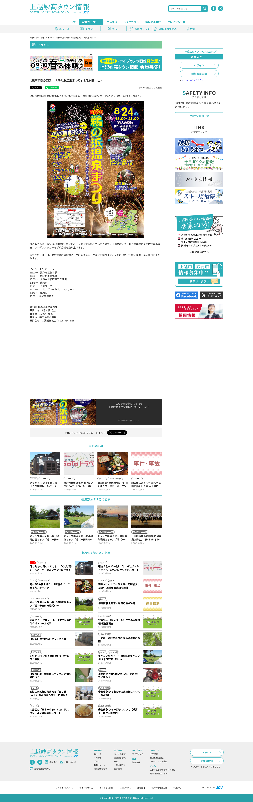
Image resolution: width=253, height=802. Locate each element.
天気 (116, 761)
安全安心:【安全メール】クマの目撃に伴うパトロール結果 (50, 621)
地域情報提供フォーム (159, 773)
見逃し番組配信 (157, 757)
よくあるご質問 (106, 787)
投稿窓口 (51, 762)
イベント (51, 37)
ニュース (97, 754)
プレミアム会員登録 (158, 761)
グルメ (97, 761)
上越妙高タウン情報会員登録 (162, 769)
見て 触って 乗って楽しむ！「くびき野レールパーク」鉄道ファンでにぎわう (50, 568)
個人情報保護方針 (159, 787)
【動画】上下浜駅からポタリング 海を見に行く (50, 675)
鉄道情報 (118, 768)
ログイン (199, 65)
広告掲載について (40, 768)
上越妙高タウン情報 (37, 37)
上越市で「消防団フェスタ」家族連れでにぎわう (118, 675)
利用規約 (177, 787)
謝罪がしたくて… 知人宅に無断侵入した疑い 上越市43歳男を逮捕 (119, 586)
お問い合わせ (68, 762)
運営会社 (141, 787)
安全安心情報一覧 (199, 116)
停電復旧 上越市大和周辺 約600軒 (116, 603)
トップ (72, 22)
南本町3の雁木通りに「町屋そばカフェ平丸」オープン (50, 586)
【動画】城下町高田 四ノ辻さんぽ (48, 639)
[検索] (204, 8)
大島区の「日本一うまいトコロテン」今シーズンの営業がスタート (50, 711)
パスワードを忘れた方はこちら (195, 80)
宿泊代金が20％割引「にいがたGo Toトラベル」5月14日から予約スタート (119, 568)
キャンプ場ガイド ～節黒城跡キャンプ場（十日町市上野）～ (119, 657)
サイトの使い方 (86, 787)
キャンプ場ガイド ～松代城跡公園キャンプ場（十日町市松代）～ (50, 603)
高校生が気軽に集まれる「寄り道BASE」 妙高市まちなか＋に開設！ (49, 693)
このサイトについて (64, 787)
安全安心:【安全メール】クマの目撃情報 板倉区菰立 (119, 621)
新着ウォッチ (100, 765)
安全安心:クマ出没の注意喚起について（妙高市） (119, 693)
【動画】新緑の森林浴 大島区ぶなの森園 (119, 639)
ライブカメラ (131, 22)
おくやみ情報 (120, 754)
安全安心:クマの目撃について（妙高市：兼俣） (49, 657)
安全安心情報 (120, 757)
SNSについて (125, 787)
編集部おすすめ (100, 768)
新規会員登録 (199, 74)
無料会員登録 (153, 22)
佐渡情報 (136, 762)
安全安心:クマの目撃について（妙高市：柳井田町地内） (118, 711)
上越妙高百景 (120, 765)
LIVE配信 (154, 754)
